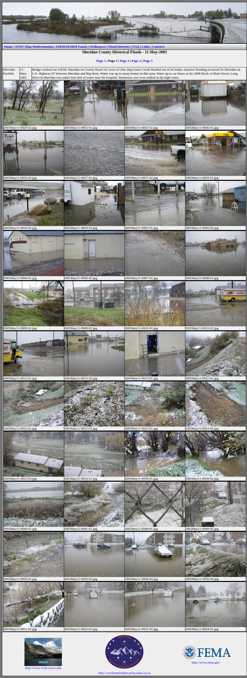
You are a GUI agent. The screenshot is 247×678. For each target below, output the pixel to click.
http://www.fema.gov (206, 662)
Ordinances (98, 46)
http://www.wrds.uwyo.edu (43, 668)
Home (8, 46)
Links (146, 46)
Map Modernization (39, 46)
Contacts (158, 46)
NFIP (18, 46)
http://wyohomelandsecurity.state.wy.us (124, 673)
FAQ (135, 46)
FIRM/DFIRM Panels (71, 46)
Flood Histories (119, 46)
